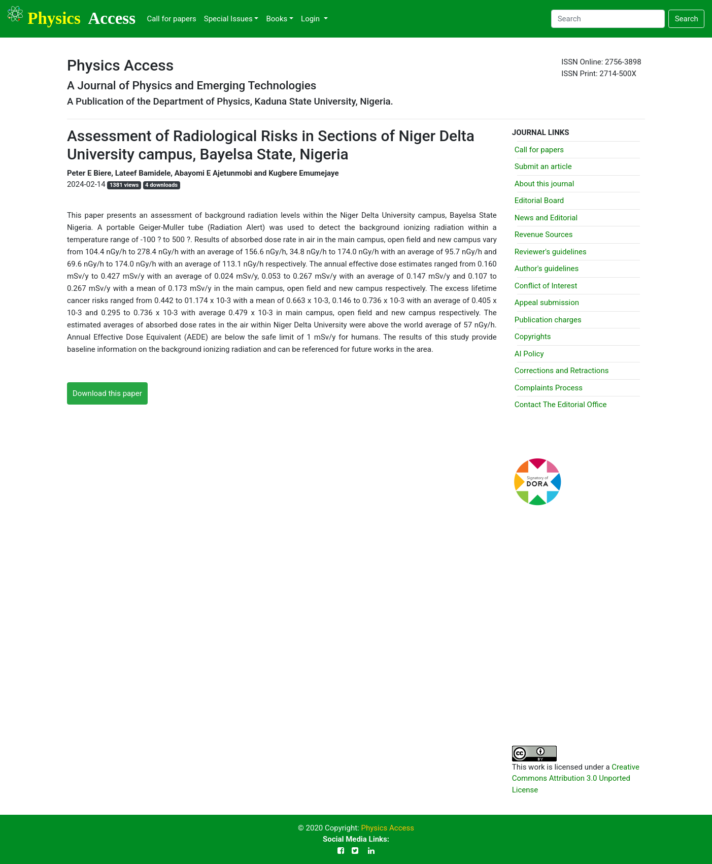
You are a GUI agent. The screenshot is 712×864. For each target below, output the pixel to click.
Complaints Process (549, 387)
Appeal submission (547, 302)
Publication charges (548, 319)
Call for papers (171, 18)
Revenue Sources (544, 234)
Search (686, 18)
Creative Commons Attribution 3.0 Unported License (575, 778)
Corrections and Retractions (562, 370)
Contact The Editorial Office (561, 404)
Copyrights (533, 336)
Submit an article (543, 166)
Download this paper (107, 393)
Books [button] (276, 18)
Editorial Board (539, 200)
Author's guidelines (547, 268)
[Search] (608, 19)
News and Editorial (546, 217)
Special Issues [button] (228, 18)
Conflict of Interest (546, 285)
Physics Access (387, 828)
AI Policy (529, 353)
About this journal (544, 183)
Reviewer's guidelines (551, 251)
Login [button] (311, 18)
